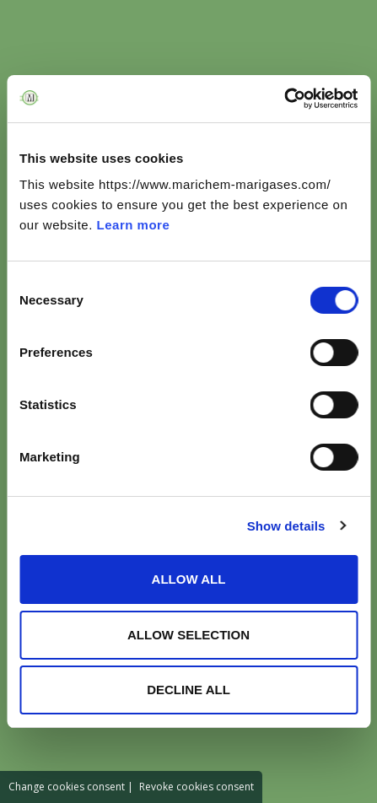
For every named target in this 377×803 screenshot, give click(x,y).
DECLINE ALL (188, 689)
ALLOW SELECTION (188, 635)
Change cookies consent (66, 786)
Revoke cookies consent (196, 786)
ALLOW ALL (189, 579)
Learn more (133, 225)
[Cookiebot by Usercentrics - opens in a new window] (284, 99)
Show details (286, 526)
